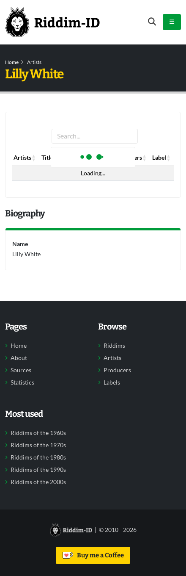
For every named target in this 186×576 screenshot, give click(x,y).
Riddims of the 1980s (38, 457)
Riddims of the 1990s (38, 469)
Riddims (114, 345)
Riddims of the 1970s (38, 445)
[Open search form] (152, 22)
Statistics (22, 382)
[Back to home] (52, 22)
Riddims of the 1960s (38, 432)
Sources (21, 370)
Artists (34, 62)
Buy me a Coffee (93, 555)
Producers (117, 370)
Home (12, 62)
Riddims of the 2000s (38, 482)
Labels (112, 382)
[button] (33, 157)
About (19, 357)
